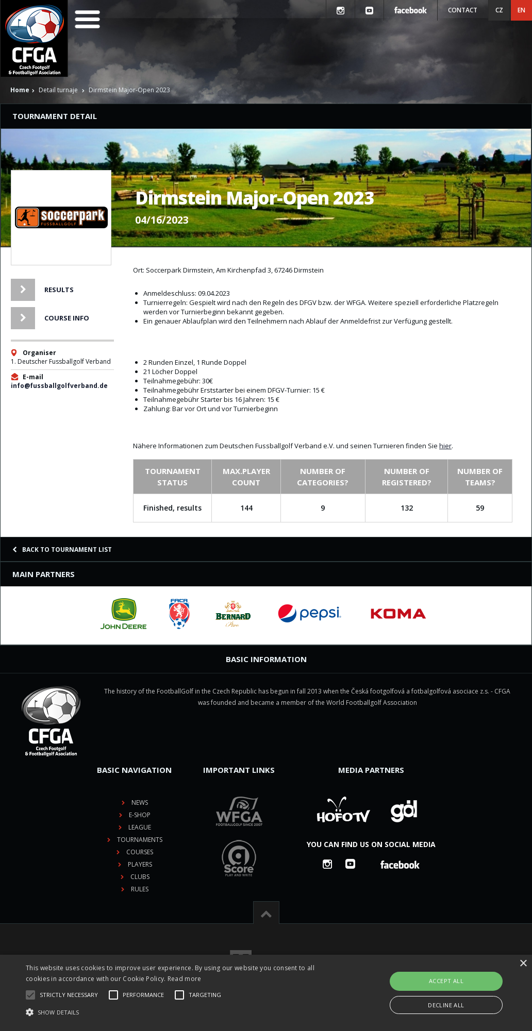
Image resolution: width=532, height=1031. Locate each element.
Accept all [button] (446, 981)
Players (140, 864)
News (139, 802)
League (139, 827)
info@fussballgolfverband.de (59, 385)
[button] (182, 1012)
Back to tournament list (62, 549)
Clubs (139, 876)
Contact (462, 10)
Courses (139, 852)
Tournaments (139, 839)
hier (445, 445)
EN (521, 10)
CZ (499, 10)
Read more (185, 978)
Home (19, 90)
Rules (139, 889)
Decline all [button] (446, 1005)
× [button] (523, 964)
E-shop (140, 814)
